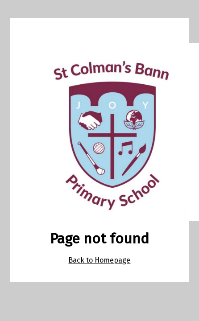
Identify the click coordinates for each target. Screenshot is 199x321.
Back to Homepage (99, 260)
